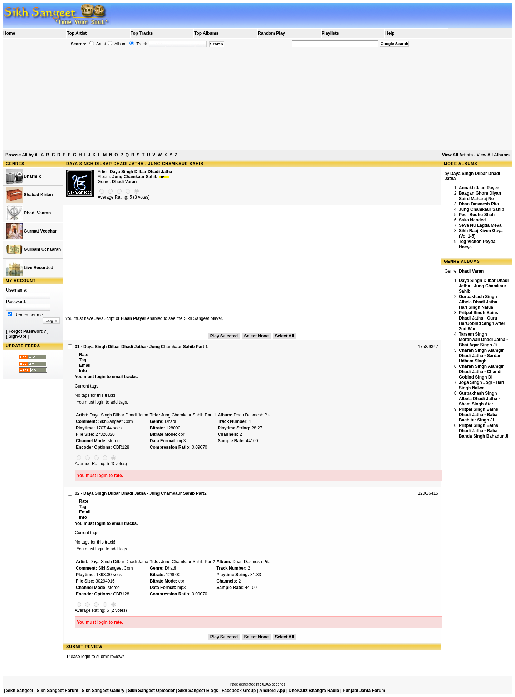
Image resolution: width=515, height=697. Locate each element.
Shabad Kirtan (29, 195)
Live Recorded (29, 268)
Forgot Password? (27, 331)
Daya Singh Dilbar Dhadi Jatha (141, 171)
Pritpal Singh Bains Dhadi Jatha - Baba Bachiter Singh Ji (478, 415)
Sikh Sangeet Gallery (103, 690)
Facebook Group (239, 690)
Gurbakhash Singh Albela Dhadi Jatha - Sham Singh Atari (479, 398)
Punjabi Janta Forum (364, 690)
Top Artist (77, 33)
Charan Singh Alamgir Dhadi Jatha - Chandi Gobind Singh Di (481, 372)
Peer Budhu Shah (477, 214)
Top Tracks (142, 33)
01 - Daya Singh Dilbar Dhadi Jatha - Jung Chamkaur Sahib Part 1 (141, 346)
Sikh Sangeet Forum (57, 690)
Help (389, 33)
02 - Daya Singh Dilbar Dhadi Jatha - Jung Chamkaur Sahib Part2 (141, 493)
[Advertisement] (257, 99)
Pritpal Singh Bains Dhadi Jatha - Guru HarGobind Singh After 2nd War (482, 320)
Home (9, 33)
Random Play (271, 33)
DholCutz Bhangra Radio (314, 690)
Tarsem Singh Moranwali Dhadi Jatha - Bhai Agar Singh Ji (483, 339)
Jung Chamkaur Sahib (481, 209)
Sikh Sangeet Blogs (198, 690)
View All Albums (493, 154)
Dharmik (23, 177)
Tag (82, 359)
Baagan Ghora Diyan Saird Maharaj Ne (480, 196)
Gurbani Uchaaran (33, 250)
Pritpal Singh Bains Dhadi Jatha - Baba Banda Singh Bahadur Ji (484, 431)
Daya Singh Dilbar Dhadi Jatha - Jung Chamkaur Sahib (484, 286)
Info (83, 370)
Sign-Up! (17, 336)
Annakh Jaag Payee (479, 187)
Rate (83, 354)
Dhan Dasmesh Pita (479, 203)
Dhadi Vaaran (28, 213)
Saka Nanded (472, 220)
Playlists (330, 33)
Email (84, 365)
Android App (272, 690)
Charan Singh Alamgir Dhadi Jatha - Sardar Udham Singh (481, 356)
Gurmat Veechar (31, 231)
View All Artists (457, 154)
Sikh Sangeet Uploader (151, 690)
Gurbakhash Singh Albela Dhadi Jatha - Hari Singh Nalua (479, 302)
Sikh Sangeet (19, 690)
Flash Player (133, 318)
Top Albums (206, 33)
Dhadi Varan (124, 181)
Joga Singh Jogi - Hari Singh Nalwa (481, 385)
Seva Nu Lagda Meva (480, 225)
